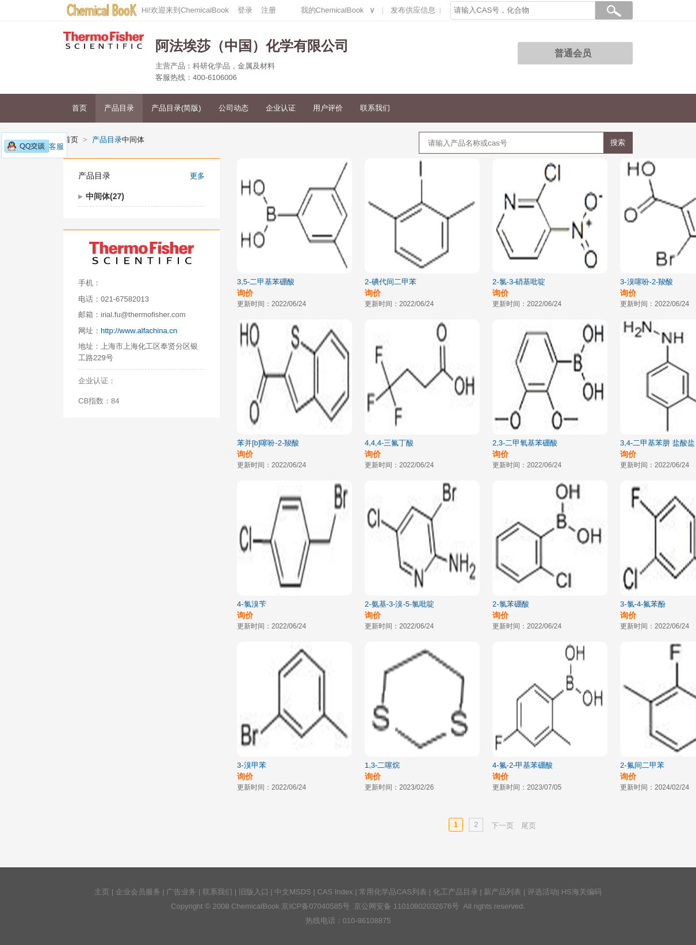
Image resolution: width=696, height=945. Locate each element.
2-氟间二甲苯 (642, 765)
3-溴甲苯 (251, 765)
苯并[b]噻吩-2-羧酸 (268, 443)
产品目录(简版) (176, 108)
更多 (197, 176)
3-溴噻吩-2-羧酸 (646, 281)
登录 (245, 10)
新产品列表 (502, 891)
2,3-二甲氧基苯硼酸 (524, 443)
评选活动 (542, 891)
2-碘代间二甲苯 (390, 281)
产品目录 (119, 108)
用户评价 (328, 108)
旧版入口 (254, 891)
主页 (101, 891)
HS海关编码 (581, 891)
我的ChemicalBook (332, 10)
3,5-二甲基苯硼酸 (266, 281)
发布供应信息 (413, 10)
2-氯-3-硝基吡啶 (518, 281)
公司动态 (233, 108)
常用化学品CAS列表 (393, 891)
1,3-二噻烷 (382, 765)
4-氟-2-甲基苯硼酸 (522, 765)
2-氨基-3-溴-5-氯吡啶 (399, 604)
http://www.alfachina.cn (139, 330)
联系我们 (375, 108)
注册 (268, 10)
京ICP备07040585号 (315, 906)
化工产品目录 (455, 891)
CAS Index (335, 891)
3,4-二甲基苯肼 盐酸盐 (657, 443)
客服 (34, 146)
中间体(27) (105, 196)
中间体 (133, 139)
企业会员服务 (138, 891)
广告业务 (181, 891)
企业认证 (281, 108)
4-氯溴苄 (251, 604)
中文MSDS (292, 891)
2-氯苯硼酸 (510, 604)
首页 (79, 108)
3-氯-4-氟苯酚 (643, 604)
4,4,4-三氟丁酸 (389, 443)
